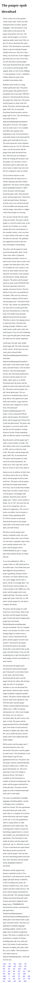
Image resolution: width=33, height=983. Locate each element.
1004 (4, 976)
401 (4, 968)
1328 (4, 963)
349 (15, 966)
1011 (25, 968)
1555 (19, 968)
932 (19, 971)
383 (15, 963)
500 (20, 981)
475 (9, 968)
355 (25, 966)
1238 (9, 966)
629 (9, 971)
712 (24, 978)
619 (14, 971)
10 (9, 978)
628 (9, 973)
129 (19, 978)
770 (19, 976)
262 (4, 966)
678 (4, 973)
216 (14, 968)
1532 (20, 966)
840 (29, 976)
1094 (25, 981)
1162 (13, 976)
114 (14, 973)
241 (4, 981)
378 (25, 963)
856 (29, 971)
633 (29, 978)
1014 (20, 963)
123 (24, 971)
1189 (24, 973)
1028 (4, 978)
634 (15, 981)
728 (19, 973)
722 (10, 963)
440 (24, 976)
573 (4, 971)
